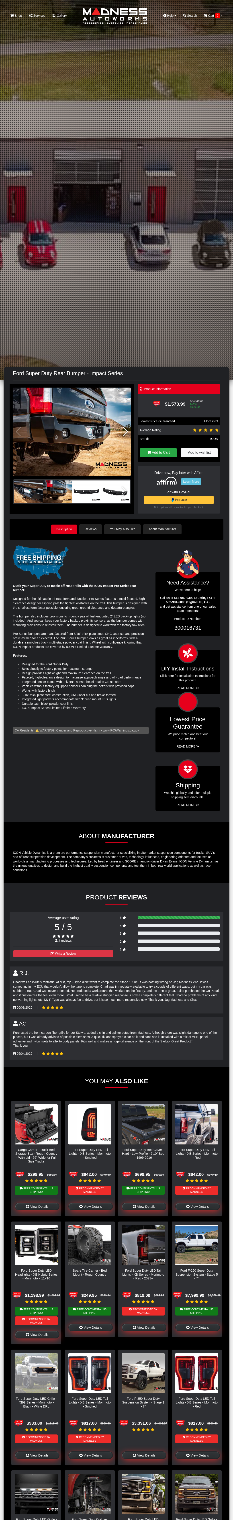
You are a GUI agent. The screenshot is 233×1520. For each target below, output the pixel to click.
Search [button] (190, 15)
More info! (211, 421)
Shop (16, 15)
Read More (188, 746)
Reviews (91, 529)
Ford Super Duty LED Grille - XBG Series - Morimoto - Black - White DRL (36, 1402)
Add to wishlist (199, 452)
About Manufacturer (163, 529)
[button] (126, 432)
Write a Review (63, 953)
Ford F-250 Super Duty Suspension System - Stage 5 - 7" (197, 1274)
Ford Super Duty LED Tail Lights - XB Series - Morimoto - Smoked (90, 1153)
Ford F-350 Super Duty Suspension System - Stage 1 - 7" (143, 1402)
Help (170, 15)
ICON (214, 439)
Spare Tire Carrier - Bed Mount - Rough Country (90, 1272)
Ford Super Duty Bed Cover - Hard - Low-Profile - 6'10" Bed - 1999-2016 (143, 1153)
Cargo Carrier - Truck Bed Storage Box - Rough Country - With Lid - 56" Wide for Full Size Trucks (36, 1155)
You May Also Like (123, 529)
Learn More (191, 481)
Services (37, 15)
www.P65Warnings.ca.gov (121, 730)
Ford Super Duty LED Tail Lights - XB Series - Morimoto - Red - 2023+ (143, 1274)
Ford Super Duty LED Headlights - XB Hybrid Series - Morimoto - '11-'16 (36, 1274)
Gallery (59, 15)
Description (64, 529)
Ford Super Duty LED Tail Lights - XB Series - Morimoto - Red (197, 1153)
